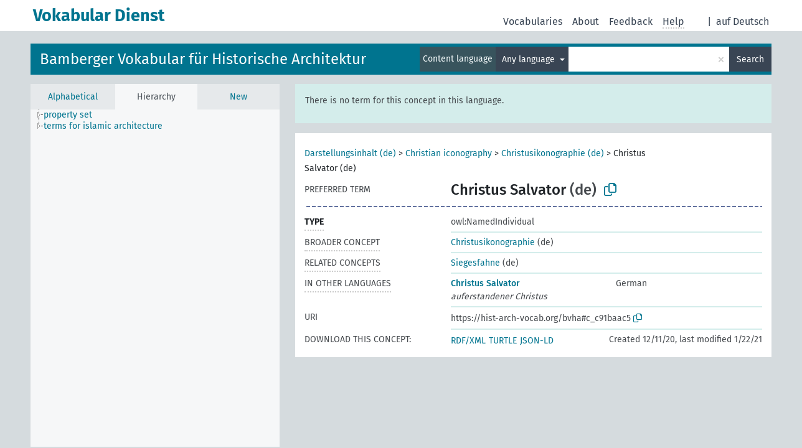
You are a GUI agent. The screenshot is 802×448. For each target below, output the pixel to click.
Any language (529, 59)
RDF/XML (468, 340)
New (238, 96)
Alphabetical (73, 96)
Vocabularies (532, 21)
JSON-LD (537, 340)
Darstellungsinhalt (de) (350, 153)
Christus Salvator (485, 283)
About (585, 21)
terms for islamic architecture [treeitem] (103, 126)
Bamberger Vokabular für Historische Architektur (203, 59)
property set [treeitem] (68, 115)
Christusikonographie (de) (552, 153)
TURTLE (503, 340)
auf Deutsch (742, 21)
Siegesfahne (475, 263)
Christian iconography (448, 153)
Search (750, 59)
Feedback (631, 21)
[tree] (155, 278)
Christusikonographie (493, 242)
